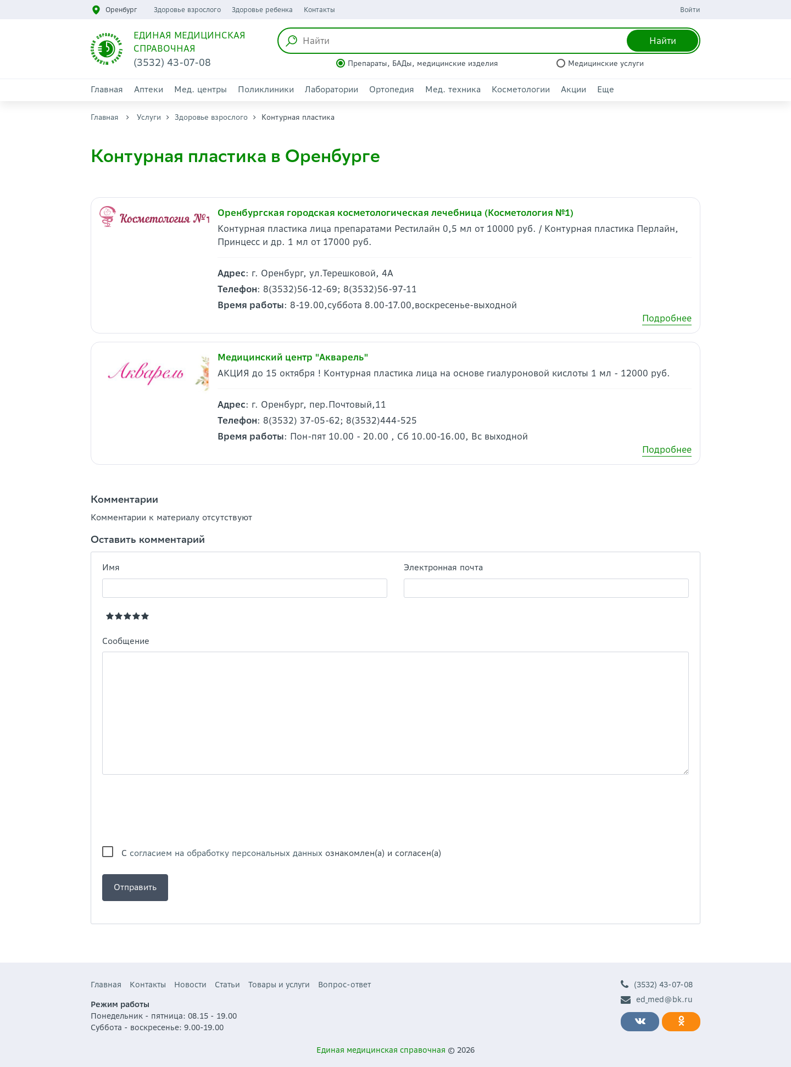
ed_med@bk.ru (657, 999)
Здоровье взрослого (187, 9)
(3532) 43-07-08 (657, 985)
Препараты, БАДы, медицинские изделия (423, 63)
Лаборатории (331, 89)
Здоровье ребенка (262, 9)
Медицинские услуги (606, 63)
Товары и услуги (279, 985)
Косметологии (521, 89)
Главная (107, 89)
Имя (111, 567)
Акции (573, 89)
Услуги (149, 117)
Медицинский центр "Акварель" (293, 357)
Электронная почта (443, 567)
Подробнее (667, 318)
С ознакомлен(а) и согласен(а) (281, 853)
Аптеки (148, 89)
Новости (190, 985)
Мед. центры (200, 89)
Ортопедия (391, 89)
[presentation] (185, 810)
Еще (605, 89)
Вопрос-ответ (344, 985)
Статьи (227, 985)
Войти (690, 9)
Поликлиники (266, 89)
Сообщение (125, 641)
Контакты (319, 9)
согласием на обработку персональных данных (226, 853)
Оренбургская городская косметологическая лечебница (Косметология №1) (395, 212)
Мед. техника (453, 89)
